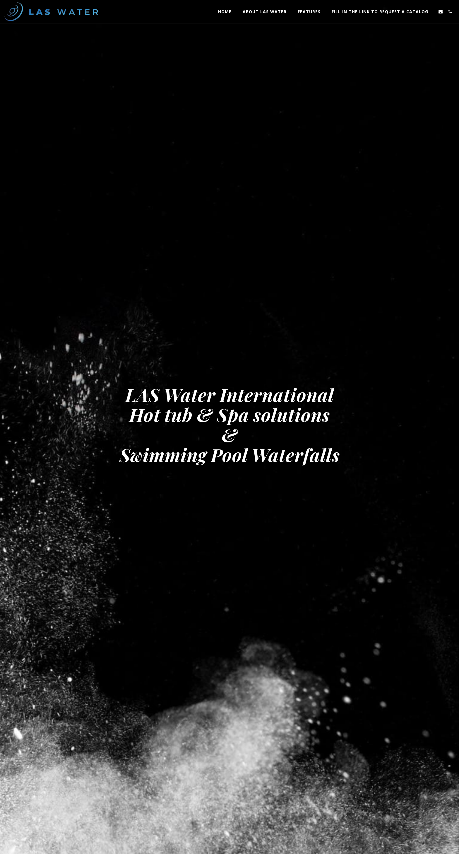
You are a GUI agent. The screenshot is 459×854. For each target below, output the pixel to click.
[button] (440, 11)
